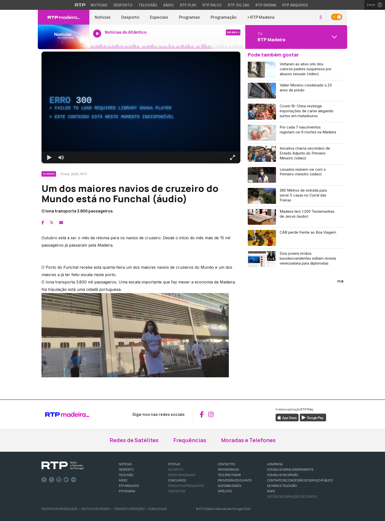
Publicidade (157, 509)
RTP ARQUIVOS (129, 486)
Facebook (44, 479)
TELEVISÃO (126, 475)
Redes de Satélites (134, 440)
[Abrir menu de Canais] (295, 37)
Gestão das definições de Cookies (292, 496)
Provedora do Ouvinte (235, 480)
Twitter (51, 479)
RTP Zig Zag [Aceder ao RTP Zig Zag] (238, 5)
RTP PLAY (174, 464)
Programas (189, 17)
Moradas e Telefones (248, 440)
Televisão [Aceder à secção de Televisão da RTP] (147, 5)
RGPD (271, 491)
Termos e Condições (129, 509)
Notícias (102, 17)
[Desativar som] (61, 157)
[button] (320, 17)
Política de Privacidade (59, 509)
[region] (140, 107)
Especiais (159, 17)
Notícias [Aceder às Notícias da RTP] (99, 5)
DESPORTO (126, 469)
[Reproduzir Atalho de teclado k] (49, 157)
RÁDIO (123, 480)
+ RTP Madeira (261, 17)
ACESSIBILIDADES (229, 486)
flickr (73, 479)
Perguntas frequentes (186, 486)
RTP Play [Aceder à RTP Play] (188, 5)
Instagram (59, 479)
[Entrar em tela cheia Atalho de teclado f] (232, 157)
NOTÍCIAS (125, 464)
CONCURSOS (177, 480)
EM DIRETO (175, 469)
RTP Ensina (127, 491)
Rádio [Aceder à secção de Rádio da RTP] (168, 5)
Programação (223, 17)
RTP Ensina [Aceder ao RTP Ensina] (266, 5)
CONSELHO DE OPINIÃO (282, 475)
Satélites (225, 491)
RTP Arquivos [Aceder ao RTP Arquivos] (295, 5)
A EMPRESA (275, 464)
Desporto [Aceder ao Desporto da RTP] (122, 5)
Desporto (130, 17)
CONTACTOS (226, 464)
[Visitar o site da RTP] (80, 5)
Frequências (189, 440)
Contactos (176, 491)
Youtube (66, 479)
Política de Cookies (95, 509)
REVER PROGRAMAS (181, 475)
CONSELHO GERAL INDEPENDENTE (290, 469)
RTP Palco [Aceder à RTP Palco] (212, 5)
